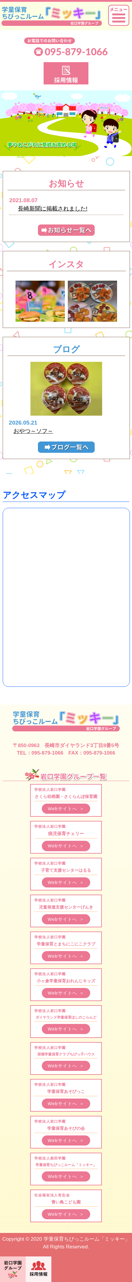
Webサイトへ (66, 808)
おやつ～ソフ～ (33, 431)
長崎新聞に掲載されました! (53, 208)
